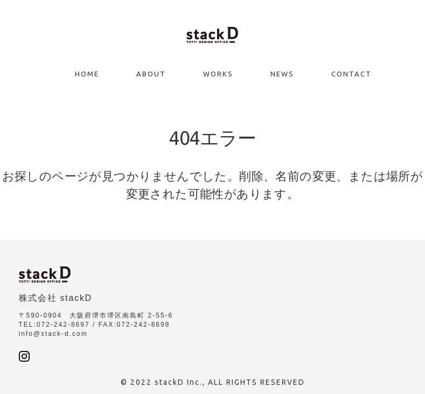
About (151, 74)
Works (218, 74)
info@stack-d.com (53, 333)
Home (87, 74)
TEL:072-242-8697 (54, 324)
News (282, 74)
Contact (351, 74)
